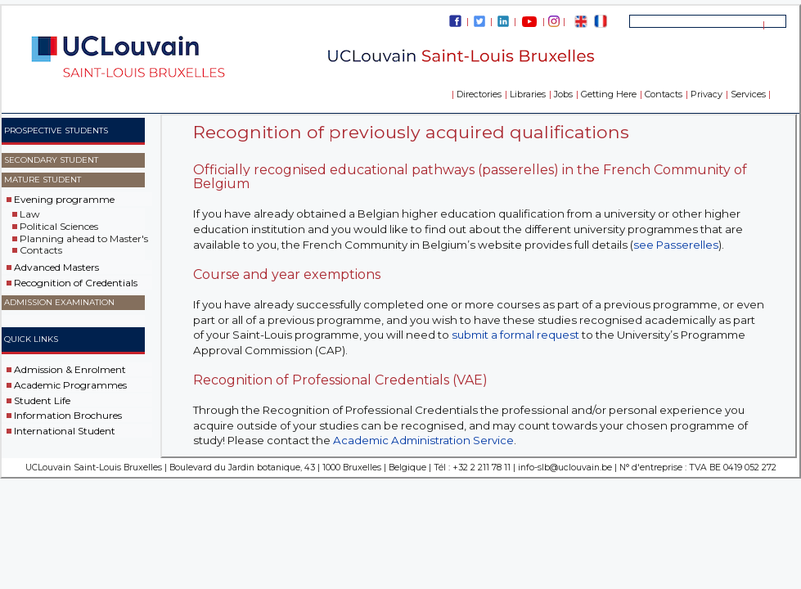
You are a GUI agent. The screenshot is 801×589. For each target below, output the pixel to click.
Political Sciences (59, 226)
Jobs (563, 94)
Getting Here (609, 94)
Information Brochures (68, 415)
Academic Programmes (70, 385)
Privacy (706, 94)
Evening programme (64, 199)
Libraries (528, 94)
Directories (479, 94)
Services (748, 94)
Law (30, 214)
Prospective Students (56, 130)
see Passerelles (675, 244)
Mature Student (42, 179)
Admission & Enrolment (70, 369)
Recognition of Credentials (75, 283)
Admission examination (59, 302)
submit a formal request (515, 334)
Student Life (42, 399)
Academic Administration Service (423, 440)
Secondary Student (51, 160)
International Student (64, 431)
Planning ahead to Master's (84, 238)
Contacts (663, 94)
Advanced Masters (56, 267)
